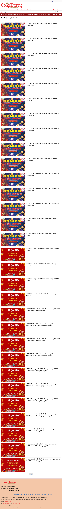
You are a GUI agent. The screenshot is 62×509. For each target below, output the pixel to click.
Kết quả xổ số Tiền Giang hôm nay (17, 18)
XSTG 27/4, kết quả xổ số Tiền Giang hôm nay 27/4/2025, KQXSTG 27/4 (42, 114)
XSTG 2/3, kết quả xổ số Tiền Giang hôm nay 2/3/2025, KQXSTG (42, 234)
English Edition (57, 1)
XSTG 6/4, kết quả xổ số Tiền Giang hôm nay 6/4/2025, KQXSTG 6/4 (42, 159)
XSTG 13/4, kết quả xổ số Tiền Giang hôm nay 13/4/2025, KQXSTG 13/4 (42, 144)
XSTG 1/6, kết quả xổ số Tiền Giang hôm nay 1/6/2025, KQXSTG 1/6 (42, 39)
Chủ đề (3, 18)
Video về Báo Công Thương (27, 494)
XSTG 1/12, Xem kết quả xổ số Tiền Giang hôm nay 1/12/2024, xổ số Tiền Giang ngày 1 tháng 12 (41, 415)
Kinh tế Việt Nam (17, 9)
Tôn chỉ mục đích (48, 494)
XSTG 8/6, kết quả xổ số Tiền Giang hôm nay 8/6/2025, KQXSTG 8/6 (42, 24)
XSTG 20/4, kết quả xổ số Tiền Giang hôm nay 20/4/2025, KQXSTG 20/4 (42, 129)
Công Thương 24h (12, 14)
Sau (31, 474)
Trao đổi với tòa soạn (38, 494)
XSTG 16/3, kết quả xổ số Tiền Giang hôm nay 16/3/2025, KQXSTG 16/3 (42, 204)
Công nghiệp (37, 14)
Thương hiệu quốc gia (27, 9)
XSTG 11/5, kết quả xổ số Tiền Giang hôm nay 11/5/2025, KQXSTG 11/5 (42, 84)
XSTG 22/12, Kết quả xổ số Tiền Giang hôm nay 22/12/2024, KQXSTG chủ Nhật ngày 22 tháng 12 (43, 309)
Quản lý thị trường (21, 14)
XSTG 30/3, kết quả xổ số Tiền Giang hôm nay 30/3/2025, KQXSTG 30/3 (42, 174)
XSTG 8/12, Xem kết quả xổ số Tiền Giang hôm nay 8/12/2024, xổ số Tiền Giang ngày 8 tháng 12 (41, 384)
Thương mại (30, 14)
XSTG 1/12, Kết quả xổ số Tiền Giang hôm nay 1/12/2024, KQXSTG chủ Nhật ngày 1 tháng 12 (42, 400)
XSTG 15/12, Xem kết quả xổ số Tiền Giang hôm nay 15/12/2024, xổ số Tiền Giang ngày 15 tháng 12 (41, 354)
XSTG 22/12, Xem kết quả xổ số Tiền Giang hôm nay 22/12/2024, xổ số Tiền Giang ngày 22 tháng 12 (41, 324)
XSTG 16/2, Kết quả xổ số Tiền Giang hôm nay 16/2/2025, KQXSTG (42, 279)
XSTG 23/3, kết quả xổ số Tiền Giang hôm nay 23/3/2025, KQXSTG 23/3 (42, 189)
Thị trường (54, 14)
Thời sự (5, 14)
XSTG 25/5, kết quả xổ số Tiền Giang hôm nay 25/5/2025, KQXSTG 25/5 (42, 54)
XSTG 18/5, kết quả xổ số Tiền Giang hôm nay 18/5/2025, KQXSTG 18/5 (42, 69)
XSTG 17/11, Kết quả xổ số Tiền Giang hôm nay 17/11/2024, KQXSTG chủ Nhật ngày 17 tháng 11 (43, 460)
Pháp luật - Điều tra (46, 14)
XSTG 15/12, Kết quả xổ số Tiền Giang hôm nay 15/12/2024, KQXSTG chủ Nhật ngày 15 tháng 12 (43, 339)
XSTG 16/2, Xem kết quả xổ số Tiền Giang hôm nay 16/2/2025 (41, 294)
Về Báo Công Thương (15, 494)
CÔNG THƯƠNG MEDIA (6, 9)
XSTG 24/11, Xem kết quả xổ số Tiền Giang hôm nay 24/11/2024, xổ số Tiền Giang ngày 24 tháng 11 (41, 445)
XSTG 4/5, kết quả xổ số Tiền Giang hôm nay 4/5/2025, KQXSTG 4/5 (42, 99)
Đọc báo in (37, 9)
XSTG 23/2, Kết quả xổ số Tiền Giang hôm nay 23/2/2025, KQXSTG (42, 249)
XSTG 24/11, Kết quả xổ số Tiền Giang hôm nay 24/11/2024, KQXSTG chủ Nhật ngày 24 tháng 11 (43, 430)
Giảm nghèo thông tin (47, 9)
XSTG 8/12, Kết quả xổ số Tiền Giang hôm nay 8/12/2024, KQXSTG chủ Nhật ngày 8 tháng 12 (42, 369)
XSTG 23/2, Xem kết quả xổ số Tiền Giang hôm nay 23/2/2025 (41, 264)
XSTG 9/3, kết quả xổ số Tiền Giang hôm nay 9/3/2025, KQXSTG (42, 219)
